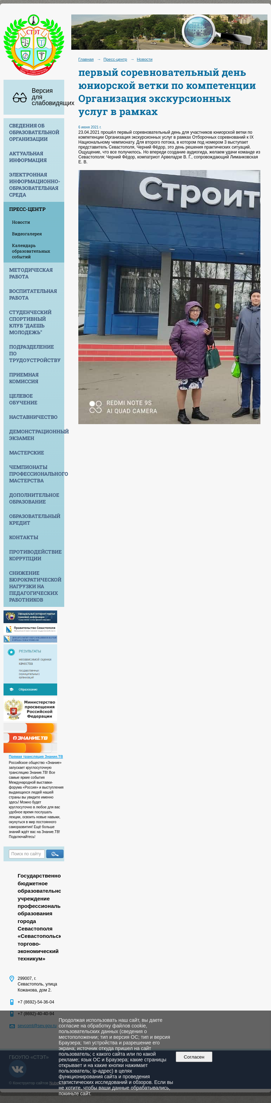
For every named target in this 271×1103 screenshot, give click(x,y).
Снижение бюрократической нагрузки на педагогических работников (35, 586)
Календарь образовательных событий (31, 250)
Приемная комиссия (23, 378)
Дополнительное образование (34, 498)
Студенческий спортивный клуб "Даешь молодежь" (30, 322)
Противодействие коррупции (35, 555)
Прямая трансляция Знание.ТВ (36, 757)
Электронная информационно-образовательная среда (34, 184)
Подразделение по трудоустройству (35, 353)
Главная (86, 59)
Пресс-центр (27, 209)
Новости (21, 222)
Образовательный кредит (34, 519)
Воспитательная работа (33, 294)
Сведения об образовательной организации (34, 132)
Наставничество (33, 417)
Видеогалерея (27, 233)
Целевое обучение (23, 399)
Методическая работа (31, 273)
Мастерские (26, 452)
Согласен (194, 1057)
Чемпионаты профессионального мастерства (36, 474)
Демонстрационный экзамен (36, 434)
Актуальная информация (28, 156)
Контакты (23, 537)
